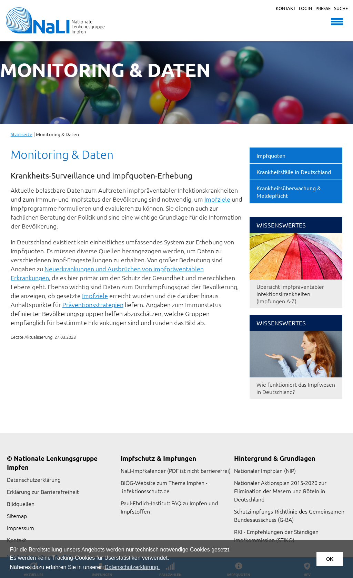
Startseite (21, 134)
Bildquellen (20, 503)
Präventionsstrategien (92, 304)
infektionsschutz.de (146, 491)
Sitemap (17, 515)
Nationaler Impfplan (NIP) (265, 470)
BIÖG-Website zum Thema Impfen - (164, 482)
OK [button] (330, 559)
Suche (341, 8)
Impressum (20, 527)
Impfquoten (270, 155)
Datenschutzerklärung (34, 479)
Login (305, 8)
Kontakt (285, 8)
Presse (323, 8)
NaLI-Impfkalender (143, 470)
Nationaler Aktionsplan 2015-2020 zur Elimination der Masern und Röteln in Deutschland (280, 491)
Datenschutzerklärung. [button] (132, 567)
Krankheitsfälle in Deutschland (293, 171)
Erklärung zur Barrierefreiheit (43, 491)
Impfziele (217, 199)
